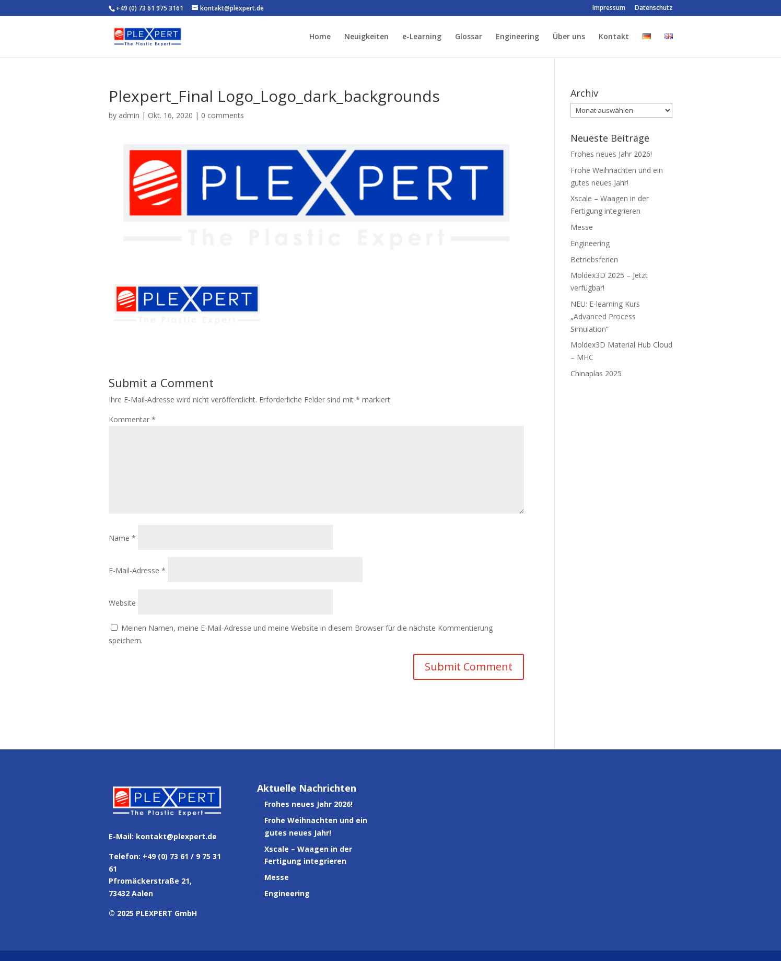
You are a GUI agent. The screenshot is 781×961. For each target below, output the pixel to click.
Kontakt (614, 37)
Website (122, 603)
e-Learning (421, 37)
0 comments (222, 115)
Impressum (608, 8)
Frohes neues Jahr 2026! (611, 154)
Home (320, 37)
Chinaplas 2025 (596, 373)
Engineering (517, 37)
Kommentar (132, 419)
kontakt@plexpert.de (176, 836)
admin (129, 115)
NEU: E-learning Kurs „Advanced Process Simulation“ (605, 316)
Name (122, 538)
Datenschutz (654, 8)
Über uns (569, 37)
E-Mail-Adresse (137, 570)
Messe (581, 227)
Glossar (468, 37)
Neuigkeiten (366, 37)
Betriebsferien (594, 259)
